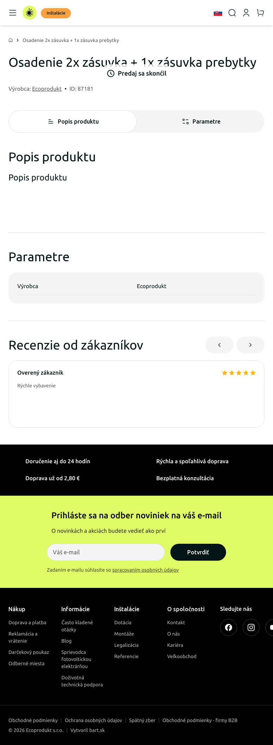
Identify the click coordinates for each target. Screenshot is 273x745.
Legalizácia (126, 645)
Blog (66, 641)
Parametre (200, 121)
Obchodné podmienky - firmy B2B (200, 720)
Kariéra (175, 645)
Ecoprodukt (47, 89)
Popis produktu (73, 121)
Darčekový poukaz (28, 652)
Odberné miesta (26, 663)
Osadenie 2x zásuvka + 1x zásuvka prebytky (71, 40)
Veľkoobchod (181, 656)
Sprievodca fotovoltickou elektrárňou (76, 659)
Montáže (124, 634)
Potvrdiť (198, 552)
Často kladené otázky (77, 626)
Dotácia (123, 622)
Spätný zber (142, 720)
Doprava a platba (27, 622)
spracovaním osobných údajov (145, 570)
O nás (173, 634)
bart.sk (97, 730)
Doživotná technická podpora (82, 681)
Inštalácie (56, 13)
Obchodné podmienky (33, 720)
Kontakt (176, 622)
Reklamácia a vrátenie (22, 637)
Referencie (126, 656)
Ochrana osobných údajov (93, 720)
